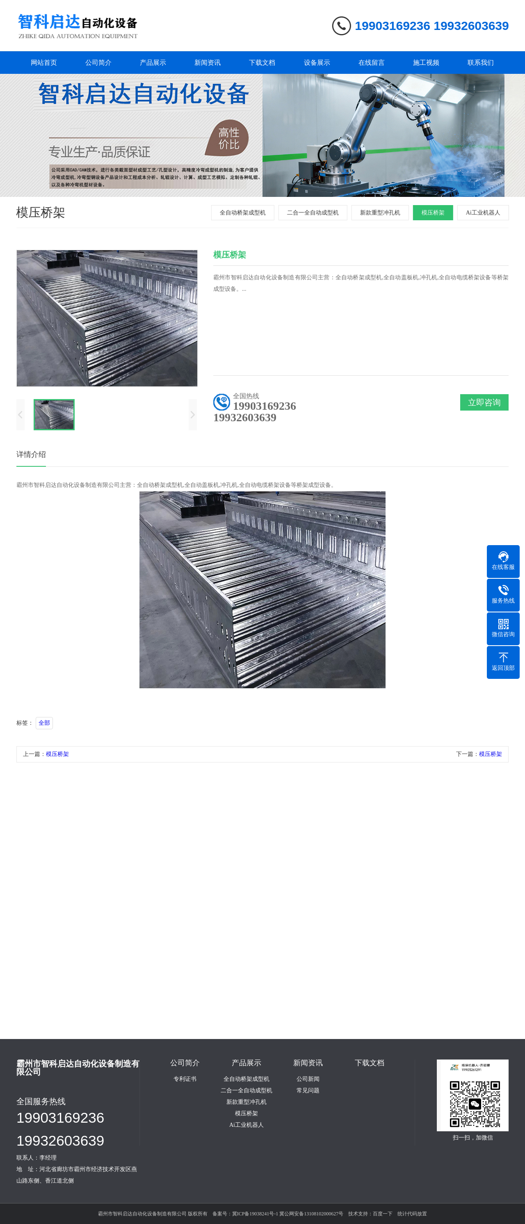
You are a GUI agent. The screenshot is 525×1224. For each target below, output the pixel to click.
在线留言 (371, 62)
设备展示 (317, 62)
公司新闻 (308, 1079)
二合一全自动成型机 (314, 213)
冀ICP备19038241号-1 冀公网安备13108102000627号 (288, 1214)
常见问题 (308, 1091)
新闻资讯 (207, 62)
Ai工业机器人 (484, 213)
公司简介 (98, 62)
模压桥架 (434, 213)
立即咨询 (484, 404)
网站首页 (44, 62)
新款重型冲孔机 (381, 213)
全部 (44, 725)
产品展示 (153, 62)
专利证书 (184, 1079)
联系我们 (481, 62)
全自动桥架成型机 (244, 213)
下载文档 (262, 62)
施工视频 (426, 62)
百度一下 (383, 1214)
